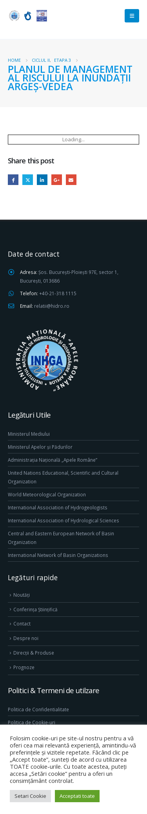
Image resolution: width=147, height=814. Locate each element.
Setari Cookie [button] (30, 795)
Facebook (13, 179)
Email (71, 179)
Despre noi (25, 638)
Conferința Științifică (35, 609)
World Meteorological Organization (47, 494)
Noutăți (21, 595)
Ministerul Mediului (29, 434)
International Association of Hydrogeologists (57, 507)
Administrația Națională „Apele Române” (52, 460)
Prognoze (23, 667)
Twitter (27, 179)
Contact (22, 623)
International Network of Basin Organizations (58, 555)
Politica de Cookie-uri (31, 722)
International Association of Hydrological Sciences (63, 520)
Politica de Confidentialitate (38, 709)
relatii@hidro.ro (51, 306)
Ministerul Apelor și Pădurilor (40, 447)
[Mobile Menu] (132, 15)
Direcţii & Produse (33, 652)
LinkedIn (42, 179)
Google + (56, 179)
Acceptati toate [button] (77, 795)
